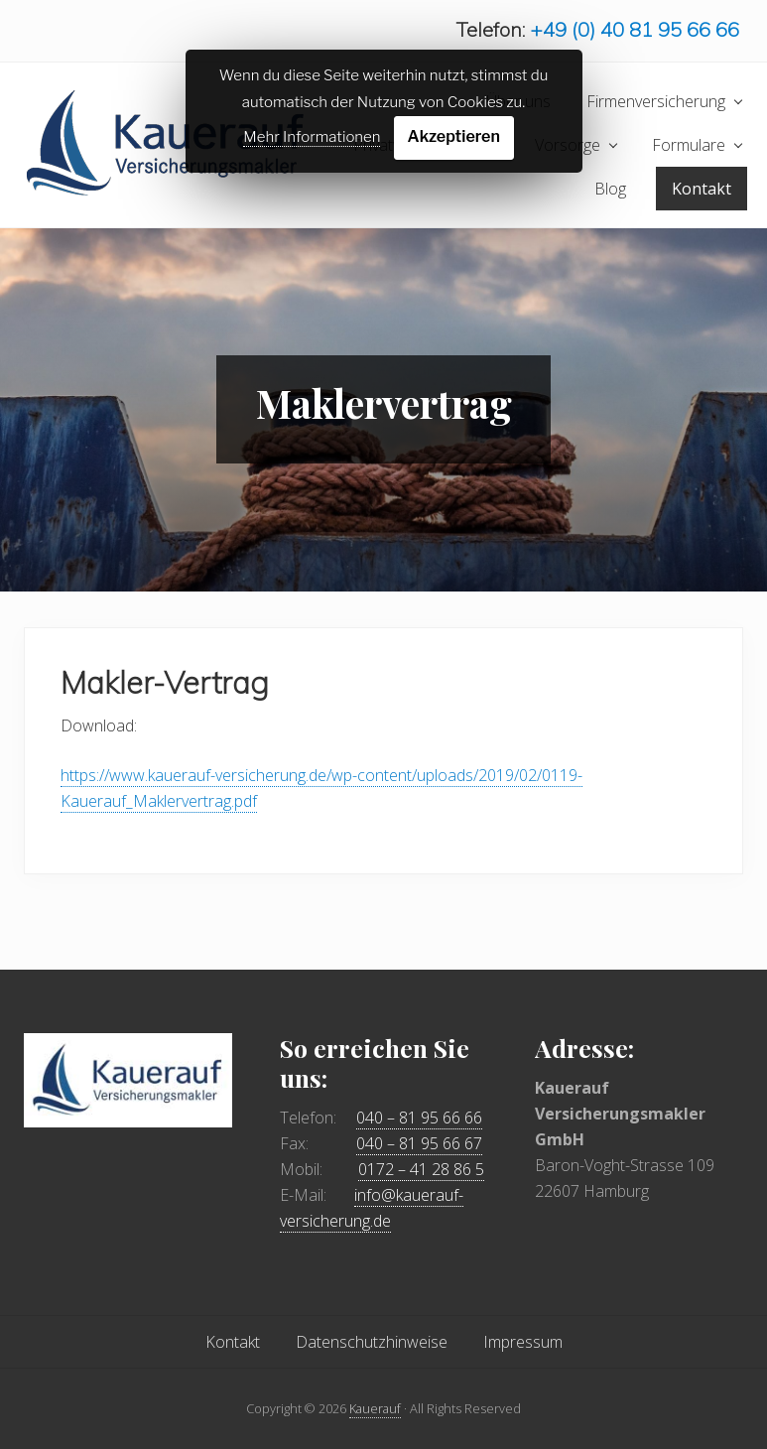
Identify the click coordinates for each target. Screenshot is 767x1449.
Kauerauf (375, 1408)
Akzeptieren (454, 136)
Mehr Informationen (311, 137)
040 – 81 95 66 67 (419, 1143)
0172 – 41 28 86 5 (421, 1169)
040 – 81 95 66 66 (419, 1117)
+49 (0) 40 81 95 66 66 (634, 29)
